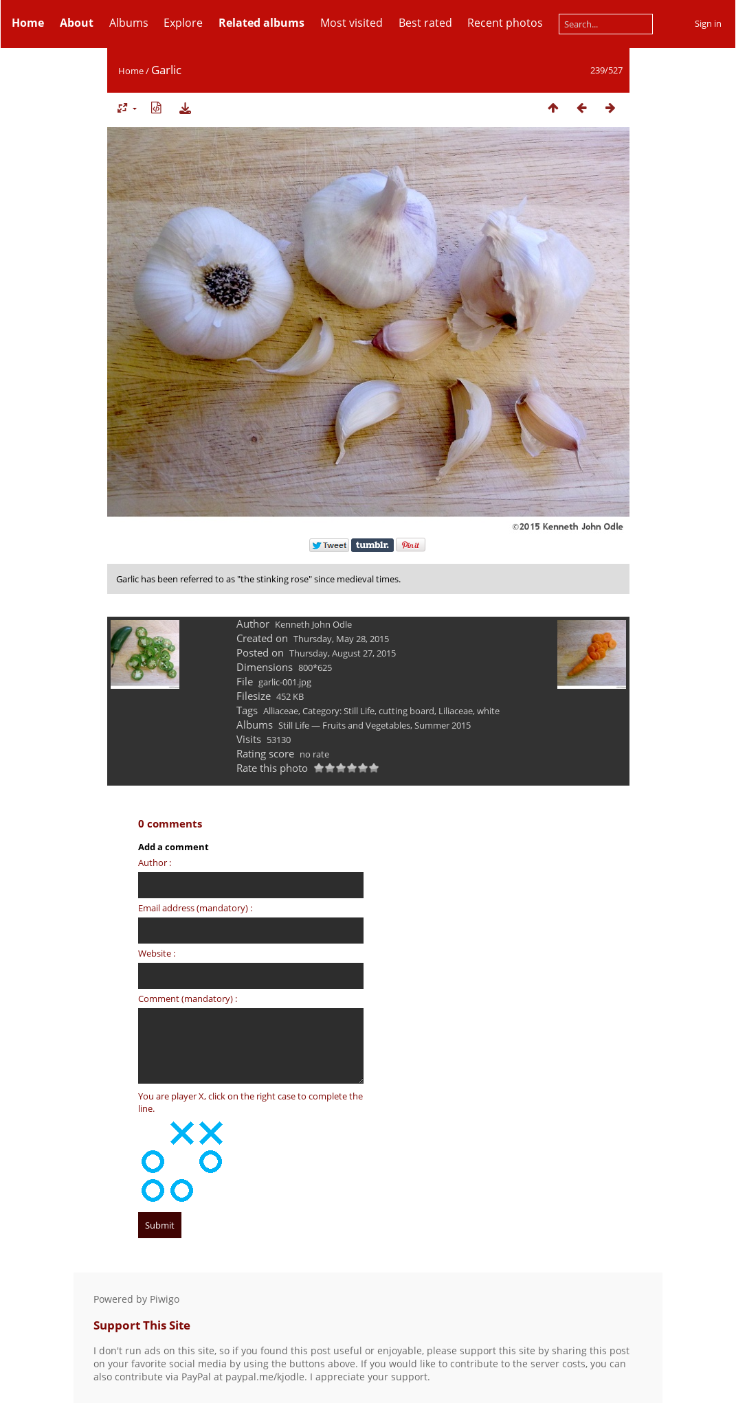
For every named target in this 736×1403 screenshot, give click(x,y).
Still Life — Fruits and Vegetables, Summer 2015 (374, 725)
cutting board (406, 711)
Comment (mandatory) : (187, 998)
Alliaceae (280, 711)
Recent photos (505, 22)
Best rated (425, 22)
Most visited (351, 22)
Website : (156, 953)
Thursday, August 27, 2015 (342, 653)
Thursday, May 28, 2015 (341, 638)
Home (131, 71)
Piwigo (164, 1298)
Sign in (708, 23)
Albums (128, 22)
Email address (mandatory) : (195, 908)
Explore (183, 22)
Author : (154, 862)
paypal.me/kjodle (264, 1376)
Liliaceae (455, 711)
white (488, 711)
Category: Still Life (338, 711)
